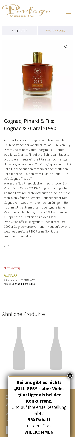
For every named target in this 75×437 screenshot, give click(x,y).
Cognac (15, 283)
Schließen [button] (20, 429)
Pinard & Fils (28, 283)
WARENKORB (55, 31)
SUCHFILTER (19, 31)
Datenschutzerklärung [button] (22, 419)
